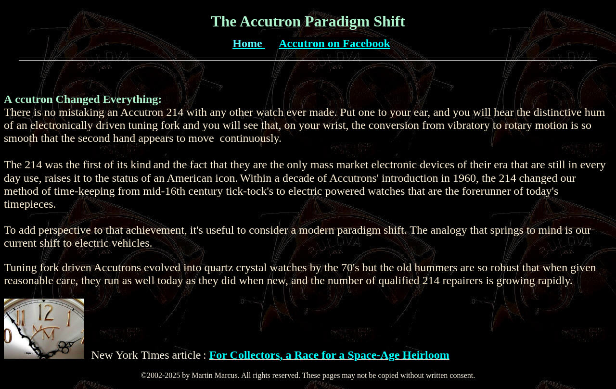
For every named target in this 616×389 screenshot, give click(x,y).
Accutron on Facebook (334, 43)
